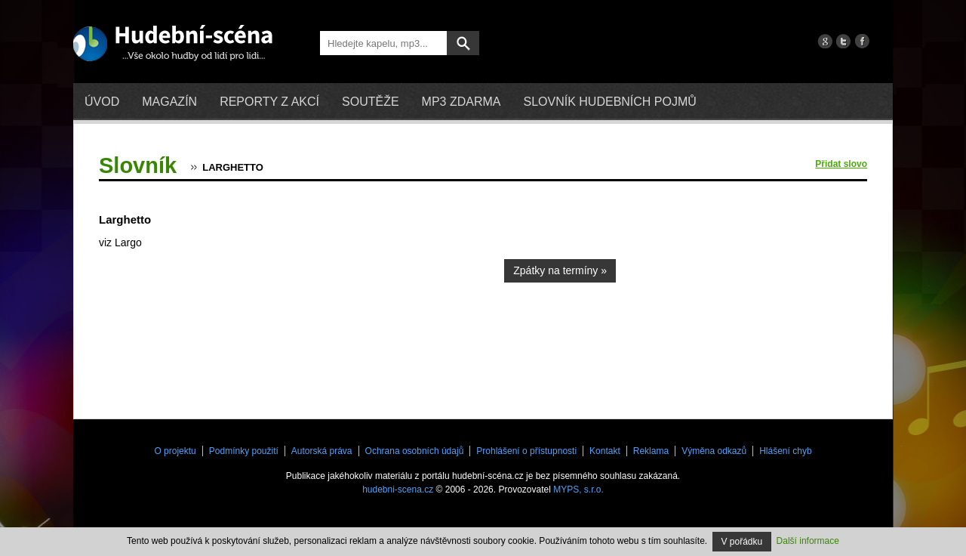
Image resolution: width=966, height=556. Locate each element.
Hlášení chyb (785, 451)
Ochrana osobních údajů (414, 451)
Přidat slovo (841, 164)
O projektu (174, 451)
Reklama (651, 451)
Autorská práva (321, 451)
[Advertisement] (754, 290)
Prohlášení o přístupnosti (526, 451)
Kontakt (604, 451)
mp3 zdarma (461, 101)
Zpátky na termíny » (560, 270)
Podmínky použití (243, 451)
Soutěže (370, 101)
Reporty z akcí (269, 101)
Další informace (808, 541)
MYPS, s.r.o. (578, 489)
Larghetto (232, 167)
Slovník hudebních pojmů (609, 101)
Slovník (138, 165)
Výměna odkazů (713, 451)
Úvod (102, 101)
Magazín (169, 101)
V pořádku (742, 541)
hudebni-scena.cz (397, 489)
